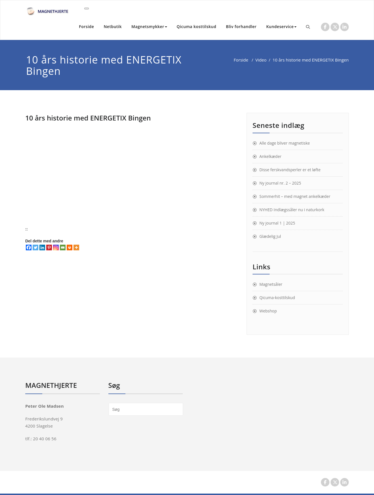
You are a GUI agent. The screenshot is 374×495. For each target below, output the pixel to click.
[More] (76, 247)
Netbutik (113, 26)
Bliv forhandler (241, 26)
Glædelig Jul (270, 236)
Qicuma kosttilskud (197, 26)
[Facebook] (28, 247)
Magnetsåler (270, 284)
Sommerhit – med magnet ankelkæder (294, 196)
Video (260, 60)
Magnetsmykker (149, 26)
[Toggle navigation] (86, 8)
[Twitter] (35, 247)
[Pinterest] (49, 247)
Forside (86, 26)
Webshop (268, 311)
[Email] (63, 247)
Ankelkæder (270, 156)
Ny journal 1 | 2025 (277, 223)
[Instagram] (56, 247)
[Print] (69, 247)
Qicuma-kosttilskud (277, 297)
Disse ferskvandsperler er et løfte (290, 169)
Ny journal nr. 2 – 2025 (280, 183)
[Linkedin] (42, 247)
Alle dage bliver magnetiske (284, 143)
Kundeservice (281, 26)
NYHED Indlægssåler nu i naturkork (291, 209)
